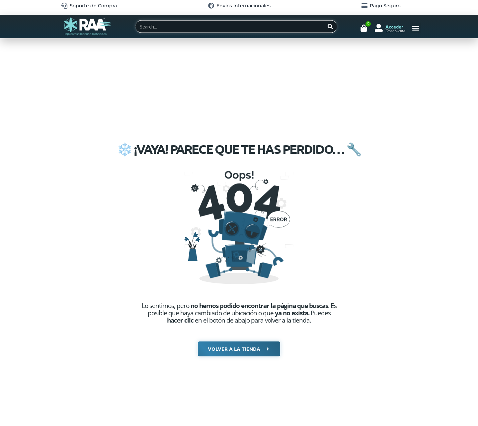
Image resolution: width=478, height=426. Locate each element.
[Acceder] (379, 28)
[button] (415, 28)
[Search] (330, 26)
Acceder (394, 27)
